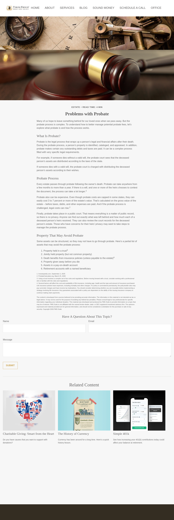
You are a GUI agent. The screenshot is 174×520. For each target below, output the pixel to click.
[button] (35, 8)
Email (91, 321)
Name (6, 321)
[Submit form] (10, 365)
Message (7, 339)
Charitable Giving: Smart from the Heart (28, 433)
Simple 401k (121, 433)
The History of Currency (73, 433)
